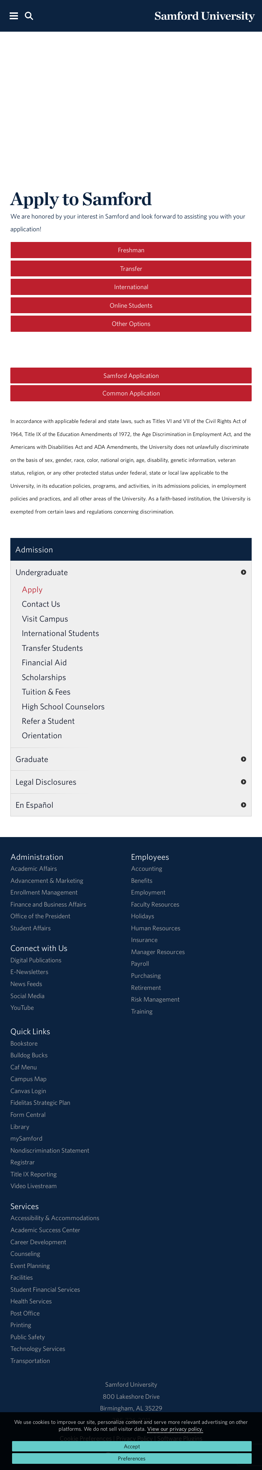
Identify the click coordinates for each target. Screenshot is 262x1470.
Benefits (141, 880)
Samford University (131, 1384)
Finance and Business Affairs (48, 904)
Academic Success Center (45, 1230)
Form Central (28, 1114)
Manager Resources (158, 952)
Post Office (25, 1313)
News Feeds (26, 984)
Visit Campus (45, 618)
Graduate (32, 759)
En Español (34, 805)
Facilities (21, 1277)
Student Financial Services (45, 1289)
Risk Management (155, 999)
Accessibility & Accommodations (54, 1218)
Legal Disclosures (46, 781)
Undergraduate (42, 572)
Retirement (146, 987)
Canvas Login (28, 1091)
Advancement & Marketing (46, 880)
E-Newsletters (29, 971)
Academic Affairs (33, 868)
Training (142, 1011)
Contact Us (41, 604)
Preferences (131, 1458)
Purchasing (146, 975)
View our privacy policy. (175, 1428)
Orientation (42, 735)
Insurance (144, 939)
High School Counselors (63, 706)
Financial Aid (44, 662)
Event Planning (30, 1265)
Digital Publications (35, 960)
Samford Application (131, 375)
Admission (34, 549)
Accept (132, 1446)
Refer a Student (48, 721)
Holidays (142, 916)
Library (19, 1126)
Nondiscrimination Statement (49, 1150)
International (131, 287)
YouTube (22, 1007)
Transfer (131, 268)
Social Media (27, 996)
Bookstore (24, 1043)
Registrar (22, 1162)
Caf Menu (23, 1067)
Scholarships (44, 677)
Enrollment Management (44, 892)
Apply (32, 589)
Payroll (140, 963)
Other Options (131, 323)
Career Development (38, 1242)
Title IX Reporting (33, 1174)
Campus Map (28, 1079)
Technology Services (37, 1348)
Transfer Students (52, 648)
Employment (148, 892)
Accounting (146, 868)
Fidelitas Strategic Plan (40, 1102)
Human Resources (155, 928)
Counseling (25, 1253)
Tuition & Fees (46, 691)
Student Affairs (30, 928)
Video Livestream (33, 1186)
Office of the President (40, 916)
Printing (20, 1325)
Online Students (131, 305)
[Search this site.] (29, 15)
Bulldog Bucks (29, 1055)
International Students (60, 633)
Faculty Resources (155, 904)
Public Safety (27, 1337)
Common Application (131, 393)
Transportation (30, 1360)
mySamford (26, 1138)
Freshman (131, 250)
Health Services (31, 1301)
